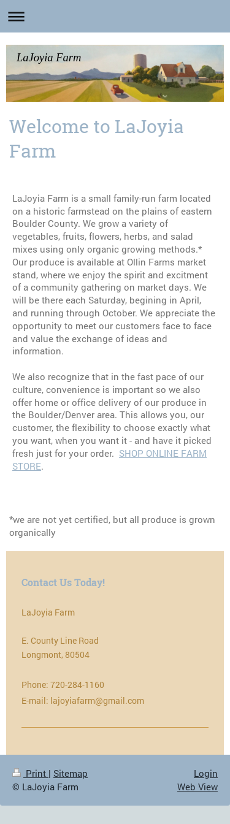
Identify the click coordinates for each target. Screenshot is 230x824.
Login (206, 773)
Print (30, 773)
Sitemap (70, 773)
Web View (197, 786)
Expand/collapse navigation (115, 16)
